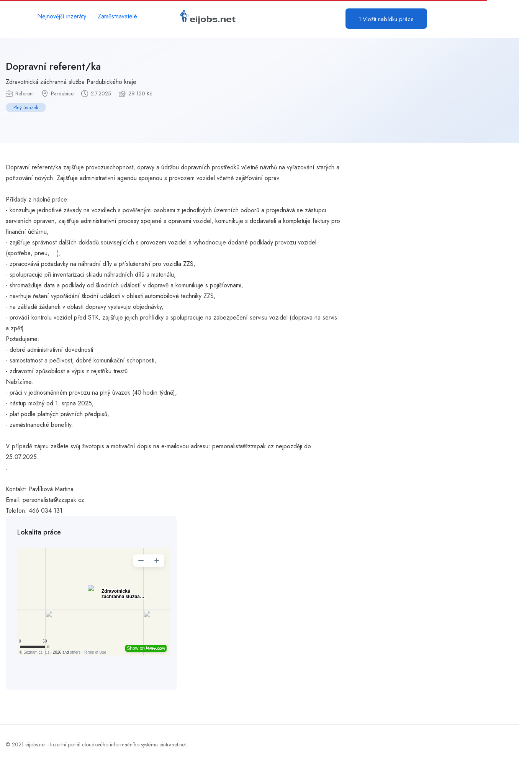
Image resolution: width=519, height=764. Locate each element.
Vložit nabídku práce (386, 19)
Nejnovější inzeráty (61, 16)
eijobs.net (35, 744)
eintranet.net (172, 744)
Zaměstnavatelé (117, 16)
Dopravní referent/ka (53, 66)
